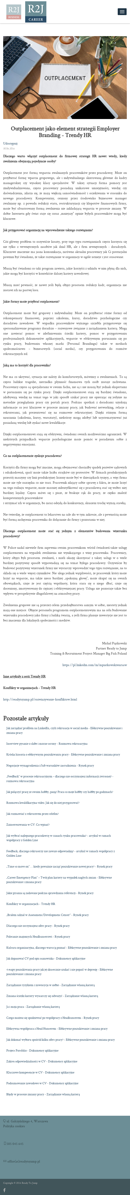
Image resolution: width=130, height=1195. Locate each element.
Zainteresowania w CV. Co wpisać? (28, 824)
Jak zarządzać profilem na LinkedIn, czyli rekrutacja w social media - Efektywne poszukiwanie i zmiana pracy (64, 730)
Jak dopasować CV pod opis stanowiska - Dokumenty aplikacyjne (45, 958)
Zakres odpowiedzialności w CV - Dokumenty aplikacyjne (41, 1061)
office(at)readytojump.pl (23, 1161)
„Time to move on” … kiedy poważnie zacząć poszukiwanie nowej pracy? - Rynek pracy (59, 866)
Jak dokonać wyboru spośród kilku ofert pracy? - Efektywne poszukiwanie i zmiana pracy (60, 1040)
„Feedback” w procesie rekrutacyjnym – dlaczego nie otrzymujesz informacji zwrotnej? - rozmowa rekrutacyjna (59, 778)
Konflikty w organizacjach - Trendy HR (30, 904)
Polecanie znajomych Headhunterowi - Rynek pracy (38, 936)
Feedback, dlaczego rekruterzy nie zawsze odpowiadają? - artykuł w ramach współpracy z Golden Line (60, 853)
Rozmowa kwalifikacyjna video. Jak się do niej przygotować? (42, 803)
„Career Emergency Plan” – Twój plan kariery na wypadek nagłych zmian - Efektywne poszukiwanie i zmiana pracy (59, 879)
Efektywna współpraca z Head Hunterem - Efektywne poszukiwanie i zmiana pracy (57, 1028)
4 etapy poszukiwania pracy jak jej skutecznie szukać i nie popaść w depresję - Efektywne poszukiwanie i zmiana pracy (59, 971)
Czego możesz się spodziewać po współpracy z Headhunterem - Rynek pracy (52, 1018)
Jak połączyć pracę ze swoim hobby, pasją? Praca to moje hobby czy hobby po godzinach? (59, 792)
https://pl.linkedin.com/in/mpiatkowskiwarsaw (94, 665)
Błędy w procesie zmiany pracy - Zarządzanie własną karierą (43, 1094)
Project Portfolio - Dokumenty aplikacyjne (32, 1050)
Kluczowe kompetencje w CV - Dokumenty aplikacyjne (40, 1072)
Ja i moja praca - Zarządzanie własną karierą (33, 1007)
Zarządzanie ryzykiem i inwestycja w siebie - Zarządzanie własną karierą (50, 985)
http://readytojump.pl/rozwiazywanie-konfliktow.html (40, 699)
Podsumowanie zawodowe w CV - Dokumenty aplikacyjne (42, 1083)
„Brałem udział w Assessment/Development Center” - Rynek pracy (47, 915)
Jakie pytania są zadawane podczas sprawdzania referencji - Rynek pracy (50, 893)
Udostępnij (10, 143)
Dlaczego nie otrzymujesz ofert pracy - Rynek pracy (38, 926)
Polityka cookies (14, 1126)
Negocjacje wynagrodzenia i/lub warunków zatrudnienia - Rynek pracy (50, 765)
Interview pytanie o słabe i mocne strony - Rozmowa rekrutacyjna (46, 743)
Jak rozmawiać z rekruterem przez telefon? (32, 814)
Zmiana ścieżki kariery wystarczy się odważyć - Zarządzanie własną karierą (52, 996)
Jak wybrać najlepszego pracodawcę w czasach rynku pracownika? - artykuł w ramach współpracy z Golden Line (58, 838)
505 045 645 (15, 1143)
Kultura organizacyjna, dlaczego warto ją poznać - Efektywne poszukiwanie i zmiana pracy (61, 948)
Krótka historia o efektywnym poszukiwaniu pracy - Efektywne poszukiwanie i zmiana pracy (63, 754)
